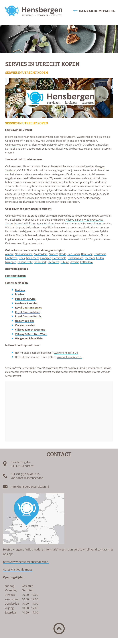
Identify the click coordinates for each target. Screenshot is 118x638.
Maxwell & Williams (25, 223)
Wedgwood (90, 219)
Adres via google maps (17, 569)
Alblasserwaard (24, 254)
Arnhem (53, 254)
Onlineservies (13, 144)
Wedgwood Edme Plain (29, 338)
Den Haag (86, 254)
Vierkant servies (25, 325)
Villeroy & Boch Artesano (30, 329)
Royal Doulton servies (28, 307)
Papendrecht (25, 262)
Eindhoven (11, 258)
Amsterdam (40, 254)
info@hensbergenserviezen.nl (30, 486)
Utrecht (74, 262)
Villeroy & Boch (74, 219)
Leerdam (90, 258)
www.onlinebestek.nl (66, 352)
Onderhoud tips (24, 321)
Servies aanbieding (16, 282)
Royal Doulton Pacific (28, 316)
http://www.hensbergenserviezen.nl (26, 562)
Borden (19, 294)
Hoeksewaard (75, 258)
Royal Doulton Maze (27, 312)
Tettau (9, 223)
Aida (101, 219)
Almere (9, 254)
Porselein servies (25, 299)
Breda (62, 254)
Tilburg (65, 262)
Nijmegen (10, 262)
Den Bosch (73, 254)
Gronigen (45, 258)
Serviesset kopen (15, 275)
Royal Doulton (45, 223)
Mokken (20, 290)
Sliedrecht (53, 262)
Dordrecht (100, 254)
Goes (22, 258)
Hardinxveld (59, 258)
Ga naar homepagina (94, 10)
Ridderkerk (40, 262)
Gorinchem (32, 258)
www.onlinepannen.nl (69, 357)
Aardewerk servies (26, 303)
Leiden (100, 258)
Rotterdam (86, 262)
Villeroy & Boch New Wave (31, 334)
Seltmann (96, 223)
